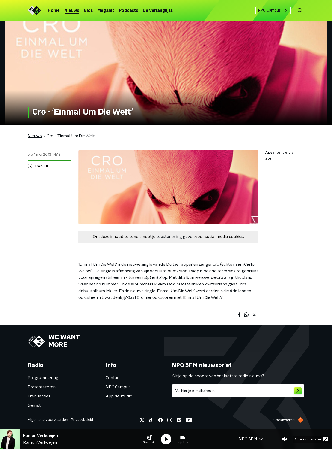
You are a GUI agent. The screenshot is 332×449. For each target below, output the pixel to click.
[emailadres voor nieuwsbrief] (238, 390)
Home (54, 11)
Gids (88, 11)
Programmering (43, 378)
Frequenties (39, 396)
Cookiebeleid (284, 420)
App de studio (119, 396)
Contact (113, 378)
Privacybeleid (82, 420)
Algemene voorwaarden (48, 420)
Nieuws (71, 11)
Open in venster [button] (311, 439)
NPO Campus (273, 10)
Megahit (105, 11)
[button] (149, 439)
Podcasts (128, 11)
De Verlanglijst (158, 11)
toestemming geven (175, 237)
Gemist (34, 405)
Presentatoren (42, 387)
